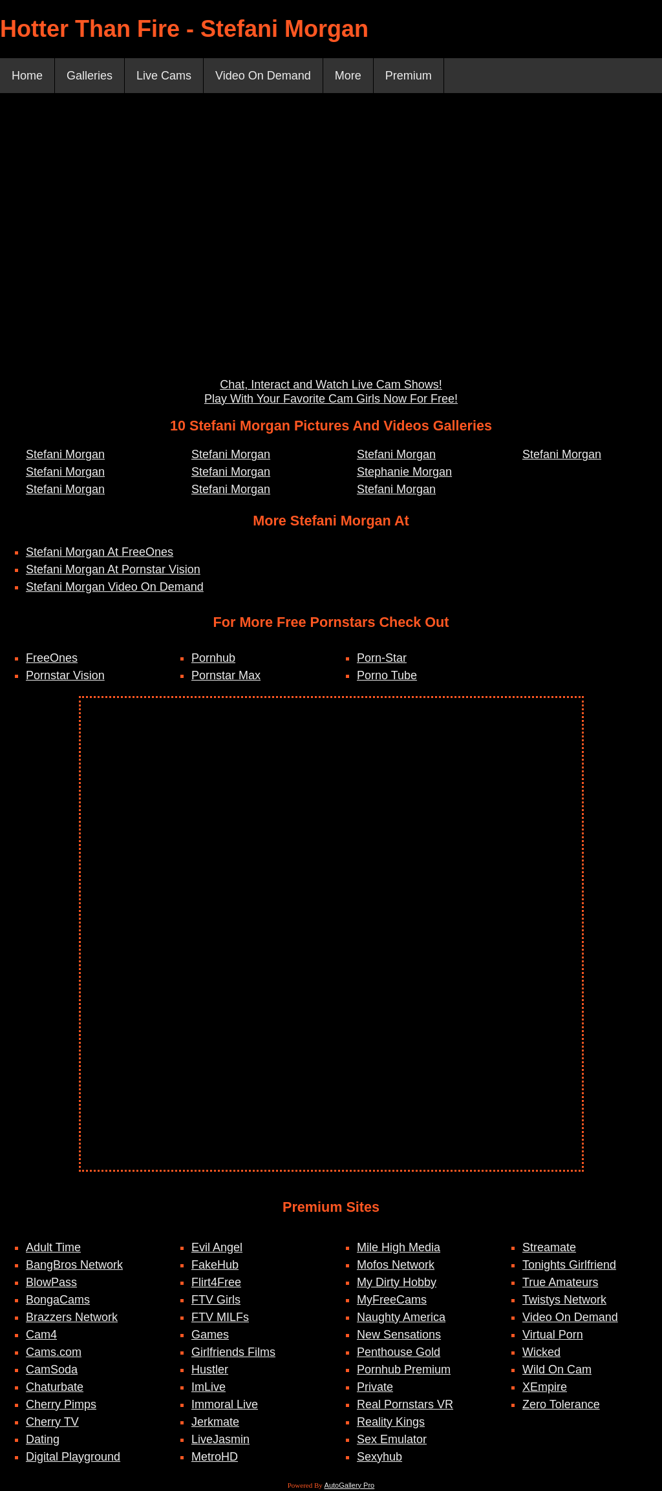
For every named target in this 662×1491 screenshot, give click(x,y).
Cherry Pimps (61, 1404)
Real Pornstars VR (405, 1404)
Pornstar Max (226, 675)
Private (375, 1386)
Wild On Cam (557, 1369)
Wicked (541, 1352)
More (348, 75)
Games (210, 1334)
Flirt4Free (216, 1282)
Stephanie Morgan (404, 471)
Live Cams (163, 75)
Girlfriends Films (233, 1352)
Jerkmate (215, 1421)
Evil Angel (216, 1247)
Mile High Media (398, 1247)
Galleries (89, 75)
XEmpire (544, 1386)
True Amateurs (560, 1282)
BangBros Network (74, 1264)
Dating (42, 1439)
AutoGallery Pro (350, 1485)
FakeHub (215, 1264)
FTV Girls (215, 1299)
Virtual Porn (552, 1334)
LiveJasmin (220, 1439)
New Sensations (399, 1334)
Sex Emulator (392, 1439)
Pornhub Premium (404, 1369)
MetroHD (214, 1456)
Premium (408, 75)
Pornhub (213, 657)
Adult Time (53, 1247)
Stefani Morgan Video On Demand (115, 586)
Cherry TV (52, 1421)
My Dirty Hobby (396, 1282)
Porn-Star (382, 657)
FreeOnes (52, 657)
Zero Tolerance (561, 1404)
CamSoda (52, 1369)
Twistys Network (564, 1299)
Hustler (209, 1369)
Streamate (549, 1247)
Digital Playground (73, 1456)
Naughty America (401, 1317)
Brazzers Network (72, 1317)
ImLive (208, 1386)
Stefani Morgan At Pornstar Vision (113, 569)
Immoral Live (224, 1404)
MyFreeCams (392, 1299)
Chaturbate (54, 1386)
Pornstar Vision (65, 675)
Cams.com (53, 1352)
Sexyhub (379, 1456)
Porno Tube (387, 675)
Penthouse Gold (398, 1352)
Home (27, 75)
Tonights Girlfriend (569, 1264)
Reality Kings (391, 1421)
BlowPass (51, 1282)
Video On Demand (263, 75)
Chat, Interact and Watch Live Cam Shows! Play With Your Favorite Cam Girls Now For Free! (331, 391)
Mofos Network (395, 1264)
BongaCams (58, 1299)
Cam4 (41, 1334)
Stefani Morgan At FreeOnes (99, 551)
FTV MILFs (220, 1317)
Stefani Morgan (65, 454)
